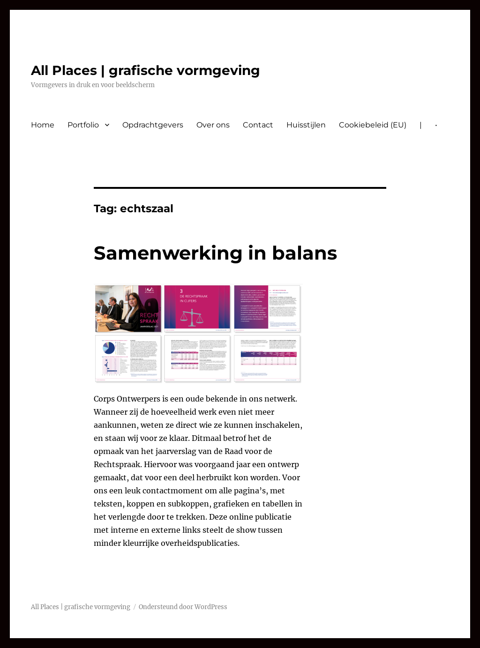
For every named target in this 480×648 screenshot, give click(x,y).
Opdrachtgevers (152, 124)
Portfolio (83, 124)
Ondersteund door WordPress (183, 607)
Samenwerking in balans (215, 252)
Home (42, 124)
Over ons (213, 124)
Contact (258, 124)
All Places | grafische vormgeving (145, 70)
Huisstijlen (306, 124)
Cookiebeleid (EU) (372, 124)
